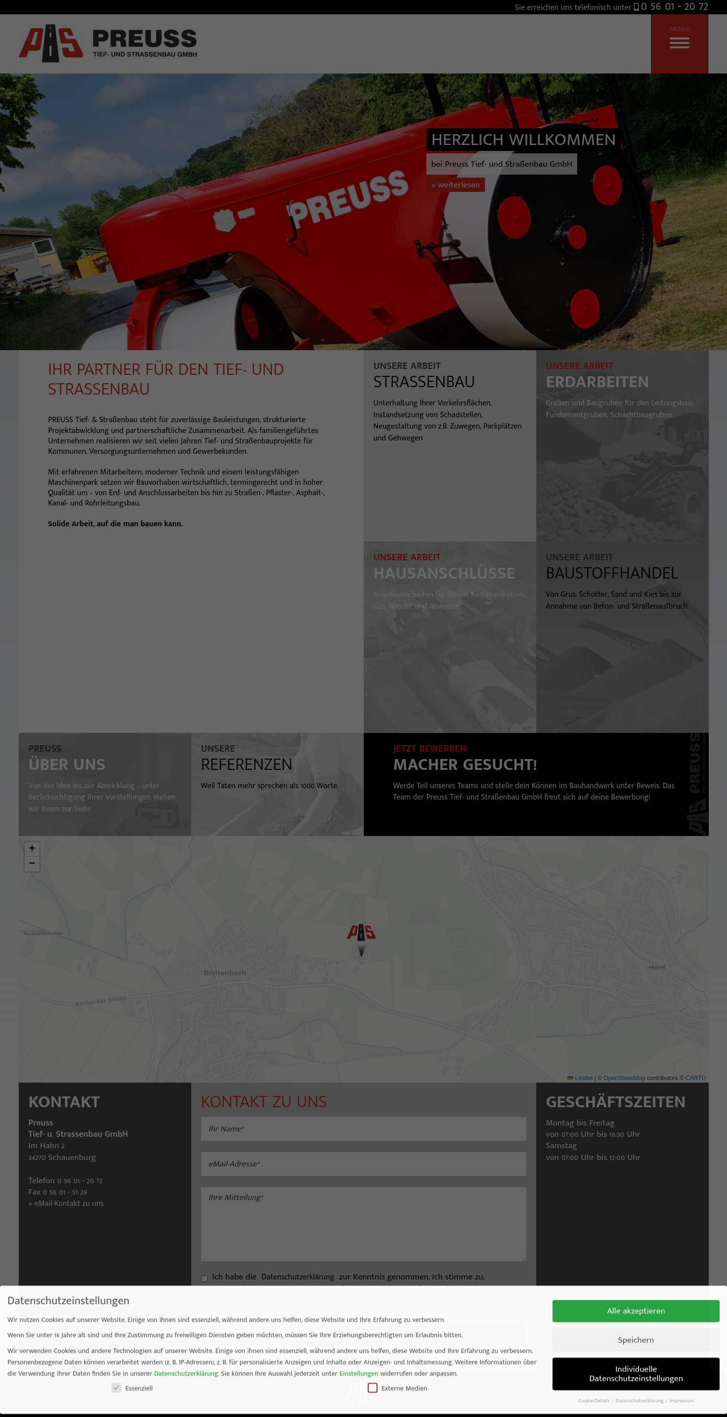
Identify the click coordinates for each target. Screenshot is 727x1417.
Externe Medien (397, 1333)
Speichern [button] (636, 1285)
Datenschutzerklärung (186, 1318)
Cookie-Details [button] (595, 1346)
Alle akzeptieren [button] (636, 1256)
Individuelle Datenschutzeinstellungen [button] (636, 1319)
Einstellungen (359, 1318)
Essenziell (132, 1333)
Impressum (682, 1346)
